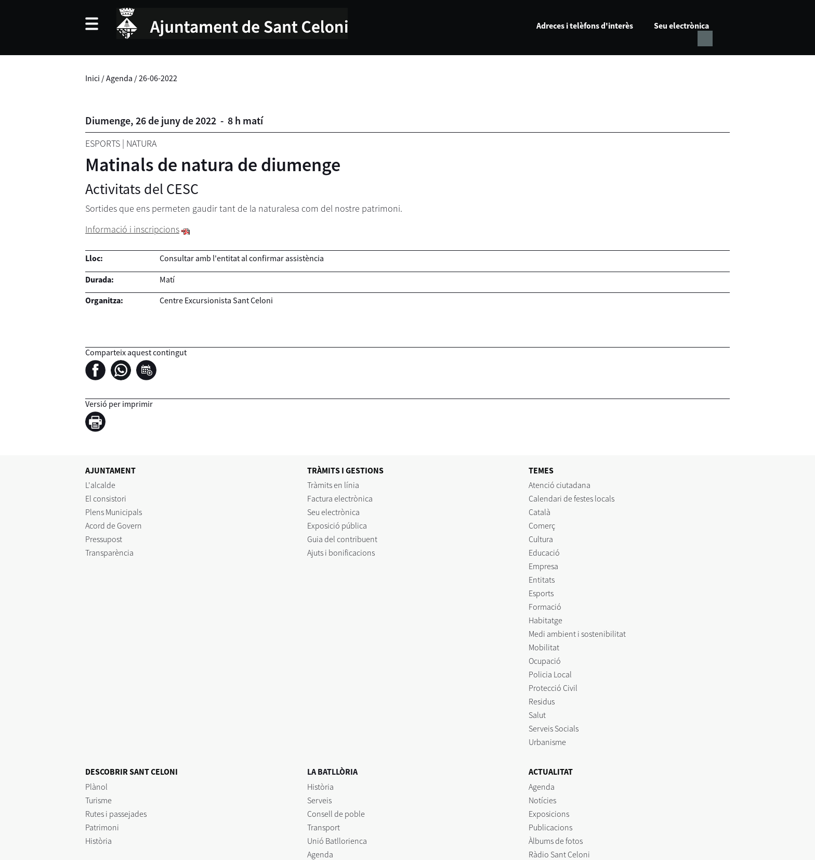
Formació (545, 606)
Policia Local (550, 674)
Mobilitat (544, 647)
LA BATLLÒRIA (332, 771)
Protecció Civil (553, 688)
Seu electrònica (681, 25)
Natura (141, 143)
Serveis (319, 800)
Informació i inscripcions (132, 229)
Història (98, 841)
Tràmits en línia (333, 485)
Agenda (119, 78)
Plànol (96, 786)
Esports (102, 143)
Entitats (542, 579)
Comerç (542, 525)
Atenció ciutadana (559, 485)
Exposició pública (337, 525)
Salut (537, 715)
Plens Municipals (113, 512)
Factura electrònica (340, 498)
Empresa (543, 566)
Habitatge (545, 620)
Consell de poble (336, 813)
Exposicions (549, 813)
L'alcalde (100, 485)
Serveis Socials (554, 728)
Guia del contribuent (342, 539)
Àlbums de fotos (556, 841)
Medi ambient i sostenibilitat (577, 633)
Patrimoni (102, 827)
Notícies (542, 800)
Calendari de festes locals (571, 498)
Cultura (541, 539)
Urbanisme (547, 742)
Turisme (98, 800)
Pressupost (103, 539)
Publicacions (550, 827)
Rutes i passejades (116, 813)
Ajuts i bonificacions (341, 552)
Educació (544, 552)
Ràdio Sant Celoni (559, 854)
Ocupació (545, 661)
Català (539, 512)
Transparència (109, 552)
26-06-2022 (158, 78)
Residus (542, 701)
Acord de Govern (113, 525)
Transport (323, 827)
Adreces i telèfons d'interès (584, 25)
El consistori (105, 498)
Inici (92, 78)
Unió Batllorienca (337, 841)
